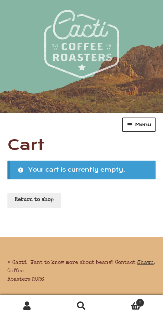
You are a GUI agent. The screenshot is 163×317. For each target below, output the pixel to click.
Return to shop (34, 200)
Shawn (145, 263)
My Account (27, 306)
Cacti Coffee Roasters (81, 39)
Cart (126, 301)
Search (81, 306)
